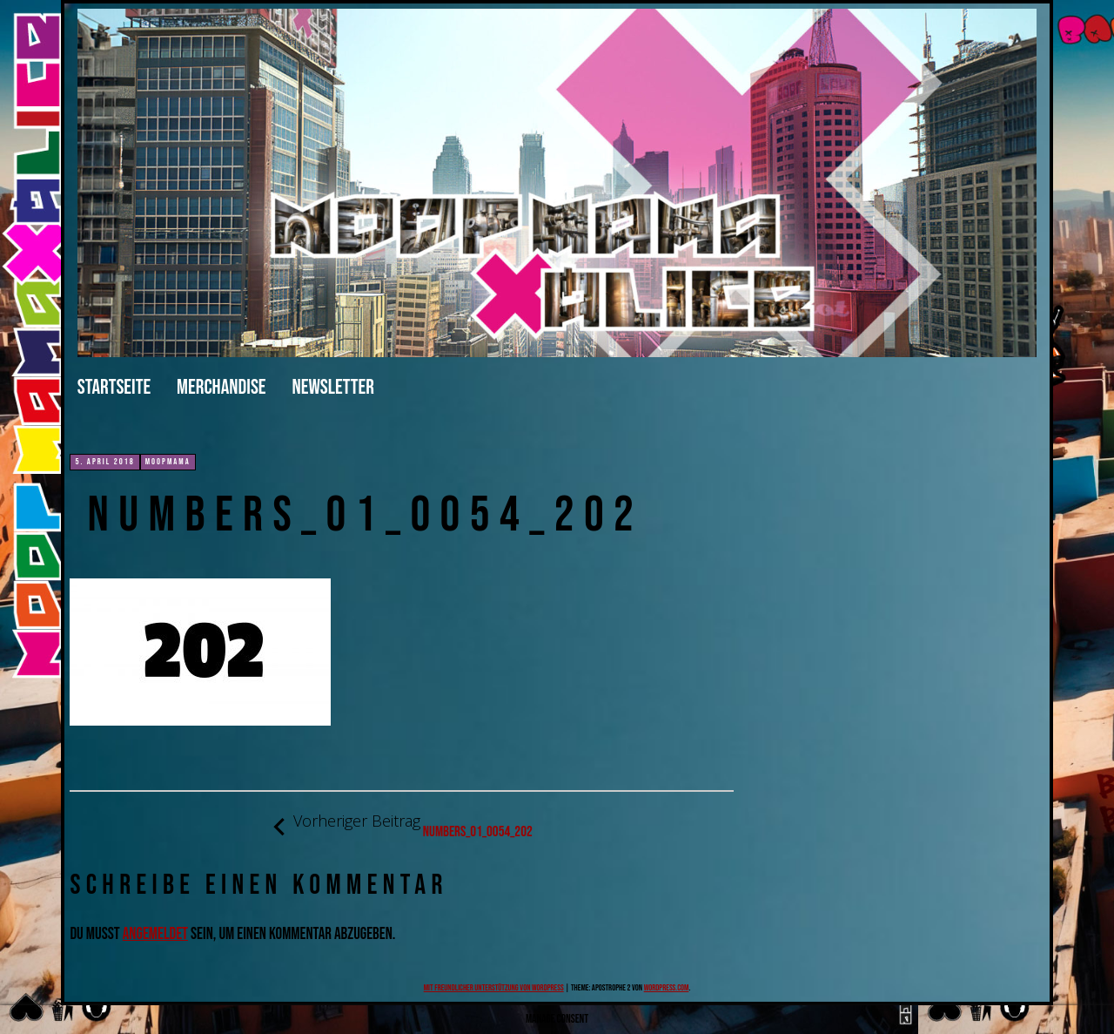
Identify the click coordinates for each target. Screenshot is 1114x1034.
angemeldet (155, 934)
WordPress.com (666, 988)
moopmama (168, 461)
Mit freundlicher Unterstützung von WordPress (494, 988)
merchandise (221, 387)
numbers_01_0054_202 (402, 826)
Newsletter (333, 387)
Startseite (114, 387)
